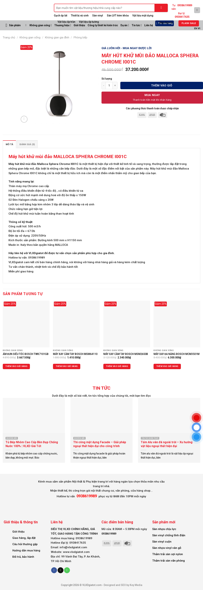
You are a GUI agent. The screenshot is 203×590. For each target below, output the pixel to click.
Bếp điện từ (166, 22)
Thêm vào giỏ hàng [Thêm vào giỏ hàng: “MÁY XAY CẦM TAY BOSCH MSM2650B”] (117, 366)
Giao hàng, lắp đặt (24, 538)
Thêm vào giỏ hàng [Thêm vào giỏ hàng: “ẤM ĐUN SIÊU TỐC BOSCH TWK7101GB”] (16, 366)
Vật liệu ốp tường (89, 21)
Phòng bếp (80, 37)
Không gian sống (41, 25)
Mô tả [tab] (9, 144)
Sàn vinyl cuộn (161, 541)
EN (195, 28)
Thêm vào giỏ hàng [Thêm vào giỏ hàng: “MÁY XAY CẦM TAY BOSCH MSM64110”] (67, 366)
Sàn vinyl (97, 15)
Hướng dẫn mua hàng (26, 550)
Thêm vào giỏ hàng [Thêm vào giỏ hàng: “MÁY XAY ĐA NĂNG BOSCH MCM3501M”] (167, 366)
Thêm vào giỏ (161, 85)
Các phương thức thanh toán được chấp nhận (152, 108)
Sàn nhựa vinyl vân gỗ (166, 548)
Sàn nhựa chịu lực (164, 529)
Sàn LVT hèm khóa (118, 15)
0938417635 (182, 16)
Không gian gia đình (57, 37)
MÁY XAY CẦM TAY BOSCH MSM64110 (75, 354)
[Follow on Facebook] (54, 570)
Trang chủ (9, 37)
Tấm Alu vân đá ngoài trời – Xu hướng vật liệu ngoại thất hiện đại (166, 444)
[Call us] (67, 570)
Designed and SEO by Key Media (123, 585)
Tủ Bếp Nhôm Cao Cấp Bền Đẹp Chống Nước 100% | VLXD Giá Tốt (32, 444)
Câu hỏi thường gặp (24, 544)
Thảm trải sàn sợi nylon (167, 554)
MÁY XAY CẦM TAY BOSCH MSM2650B (125, 354)
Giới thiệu (18, 531)
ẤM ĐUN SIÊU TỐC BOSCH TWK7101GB (26, 354)
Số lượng (107, 78)
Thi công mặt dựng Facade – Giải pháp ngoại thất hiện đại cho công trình (99, 444)
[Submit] (161, 8)
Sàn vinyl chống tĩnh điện (168, 535)
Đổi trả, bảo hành (23, 556)
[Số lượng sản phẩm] (109, 85)
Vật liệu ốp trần (66, 21)
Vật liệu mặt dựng (142, 15)
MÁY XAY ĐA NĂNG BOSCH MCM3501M (176, 354)
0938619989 (184, 5)
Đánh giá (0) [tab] (27, 144)
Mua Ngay (152, 95)
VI (199, 28)
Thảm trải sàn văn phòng (168, 560)
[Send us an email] (60, 570)
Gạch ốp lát (60, 15)
